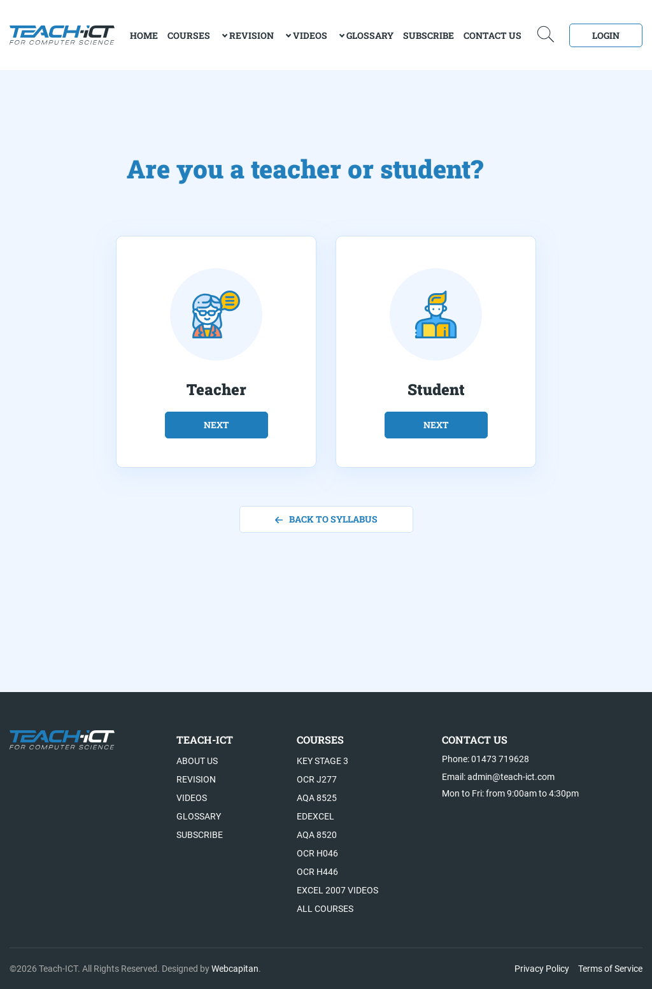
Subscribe (428, 35)
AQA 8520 (317, 835)
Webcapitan (235, 969)
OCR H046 (317, 853)
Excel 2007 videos (337, 890)
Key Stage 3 (322, 761)
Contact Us (492, 35)
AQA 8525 (317, 798)
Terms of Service (610, 969)
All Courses (325, 909)
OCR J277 (317, 779)
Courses (188, 35)
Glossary (369, 35)
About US (197, 761)
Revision (251, 35)
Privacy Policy (541, 969)
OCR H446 (317, 872)
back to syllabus (326, 519)
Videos (310, 35)
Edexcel (315, 816)
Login (606, 35)
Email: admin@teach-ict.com (498, 777)
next (216, 425)
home (144, 35)
